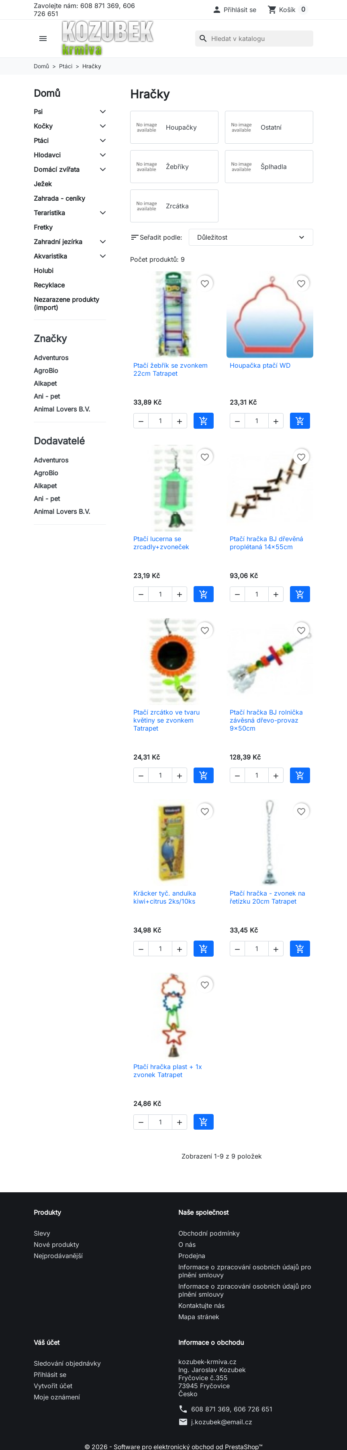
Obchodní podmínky (209, 1233)
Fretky (43, 227)
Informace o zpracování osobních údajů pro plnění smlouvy (244, 1271)
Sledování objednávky (67, 1363)
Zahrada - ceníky (59, 198)
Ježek (43, 184)
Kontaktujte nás (201, 1305)
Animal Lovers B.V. (62, 409)
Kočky (43, 126)
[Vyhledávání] (254, 39)
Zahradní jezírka (58, 242)
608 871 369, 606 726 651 (231, 1409)
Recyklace (49, 285)
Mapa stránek (198, 1317)
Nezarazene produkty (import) (66, 303)
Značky (50, 338)
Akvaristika (50, 256)
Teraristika (49, 213)
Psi (38, 112)
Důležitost (251, 237)
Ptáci (41, 140)
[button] (234, 9)
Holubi (43, 271)
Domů (47, 93)
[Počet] (160, 420)
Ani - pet (47, 396)
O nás (187, 1244)
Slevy (42, 1233)
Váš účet (46, 1342)
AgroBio (46, 371)
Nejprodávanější (58, 1256)
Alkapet (45, 383)
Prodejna (191, 1256)
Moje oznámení (57, 1397)
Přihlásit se (50, 1375)
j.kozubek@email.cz (221, 1422)
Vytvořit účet (53, 1386)
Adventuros (51, 358)
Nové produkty (56, 1244)
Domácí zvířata (57, 169)
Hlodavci (47, 155)
